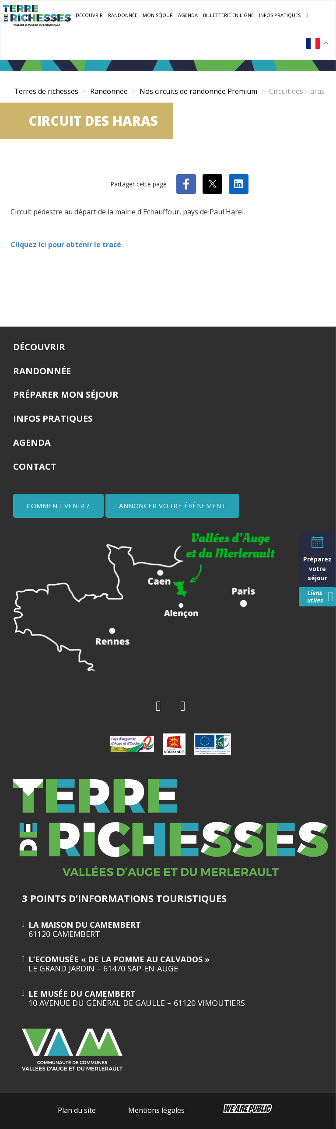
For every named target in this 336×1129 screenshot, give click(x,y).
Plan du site (77, 1110)
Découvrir (89, 15)
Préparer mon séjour (66, 394)
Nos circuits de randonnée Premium (198, 91)
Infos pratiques (280, 15)
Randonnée (122, 15)
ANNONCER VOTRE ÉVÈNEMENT (172, 505)
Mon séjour (158, 15)
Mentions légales (156, 1110)
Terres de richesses (46, 91)
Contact (34, 466)
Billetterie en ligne (228, 15)
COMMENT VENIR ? (58, 505)
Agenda (188, 15)
